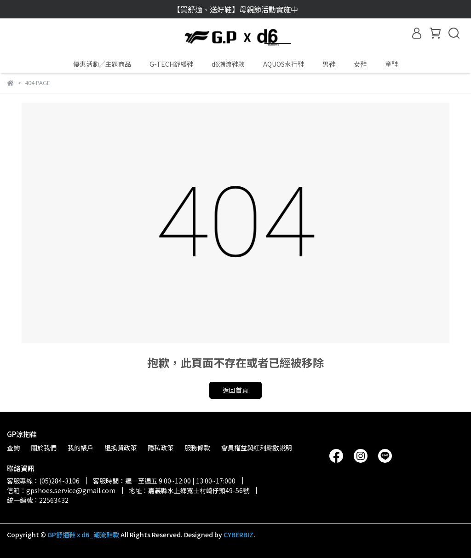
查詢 (13, 447)
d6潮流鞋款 (228, 64)
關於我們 (44, 447)
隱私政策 (160, 447)
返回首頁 (235, 390)
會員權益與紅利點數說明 (256, 447)
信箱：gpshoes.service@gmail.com (61, 490)
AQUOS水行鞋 (283, 64)
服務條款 (197, 447)
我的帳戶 (80, 447)
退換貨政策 (120, 447)
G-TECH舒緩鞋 (171, 64)
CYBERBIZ (238, 534)
